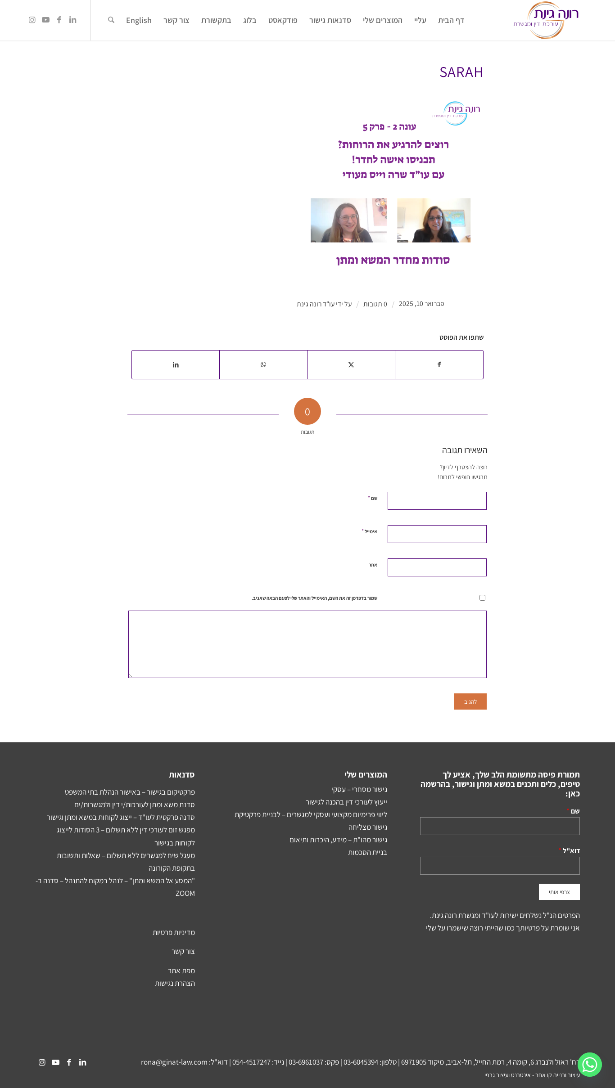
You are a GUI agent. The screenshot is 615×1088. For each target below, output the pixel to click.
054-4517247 (251, 1062)
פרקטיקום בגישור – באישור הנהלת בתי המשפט (130, 792)
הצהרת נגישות (175, 983)
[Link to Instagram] (32, 20)
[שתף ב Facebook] (439, 365)
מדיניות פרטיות (174, 932)
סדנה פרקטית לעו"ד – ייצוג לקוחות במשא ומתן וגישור (121, 817)
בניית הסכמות (367, 852)
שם (372, 498)
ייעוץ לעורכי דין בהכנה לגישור (346, 802)
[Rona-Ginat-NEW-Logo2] (546, 20)
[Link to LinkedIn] (72, 20)
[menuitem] (451, 20)
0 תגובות (375, 304)
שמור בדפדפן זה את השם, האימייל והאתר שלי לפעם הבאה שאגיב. (314, 598)
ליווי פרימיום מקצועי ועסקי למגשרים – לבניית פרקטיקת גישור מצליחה (311, 820)
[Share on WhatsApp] (263, 365)
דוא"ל (571, 850)
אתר (373, 565)
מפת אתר (181, 971)
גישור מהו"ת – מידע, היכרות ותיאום (338, 840)
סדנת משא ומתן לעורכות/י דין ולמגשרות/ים (134, 804)
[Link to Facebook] (59, 20)
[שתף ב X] (351, 365)
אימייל (369, 531)
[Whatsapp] (590, 1064)
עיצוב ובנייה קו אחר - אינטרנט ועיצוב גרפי (532, 1075)
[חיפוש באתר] (111, 20)
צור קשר (183, 951)
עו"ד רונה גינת (316, 304)
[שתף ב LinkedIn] (175, 365)
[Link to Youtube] (45, 20)
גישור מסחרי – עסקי (359, 789)
